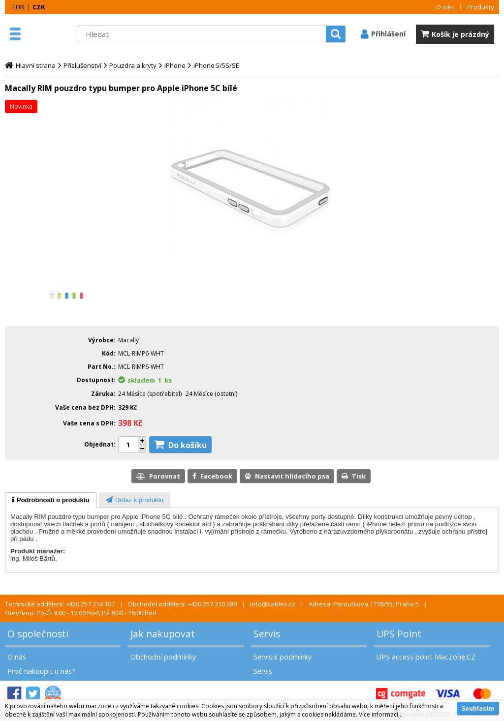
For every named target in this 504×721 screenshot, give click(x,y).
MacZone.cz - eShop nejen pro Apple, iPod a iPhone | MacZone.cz (49, 34)
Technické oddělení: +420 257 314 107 (60, 604)
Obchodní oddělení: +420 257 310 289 (182, 604)
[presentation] (50, 500)
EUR (18, 6)
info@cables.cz (272, 604)
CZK (38, 6)
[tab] (50, 500)
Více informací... (381, 714)
